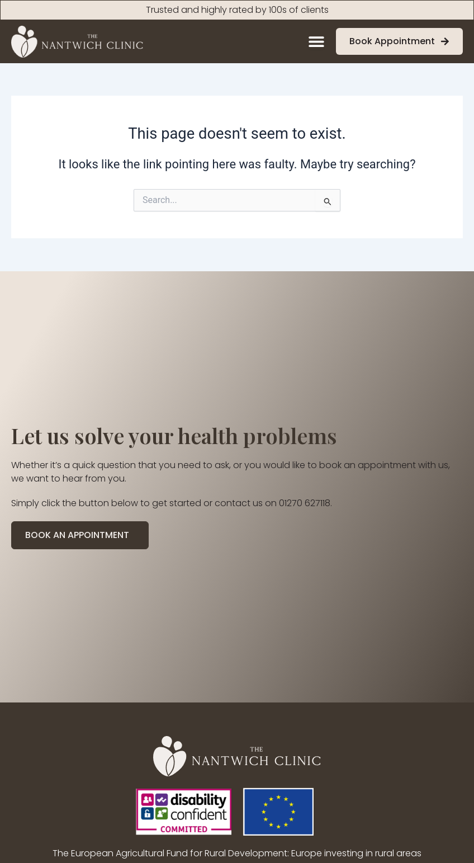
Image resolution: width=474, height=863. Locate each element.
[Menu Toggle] (316, 41)
